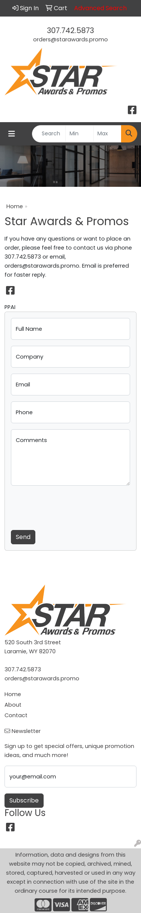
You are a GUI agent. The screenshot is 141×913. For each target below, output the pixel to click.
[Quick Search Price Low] (79, 133)
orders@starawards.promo (70, 39)
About (13, 705)
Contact (16, 715)
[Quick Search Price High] (107, 133)
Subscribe (24, 800)
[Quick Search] (49, 133)
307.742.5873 (70, 30)
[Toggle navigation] (12, 134)
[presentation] (68, 506)
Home (14, 206)
